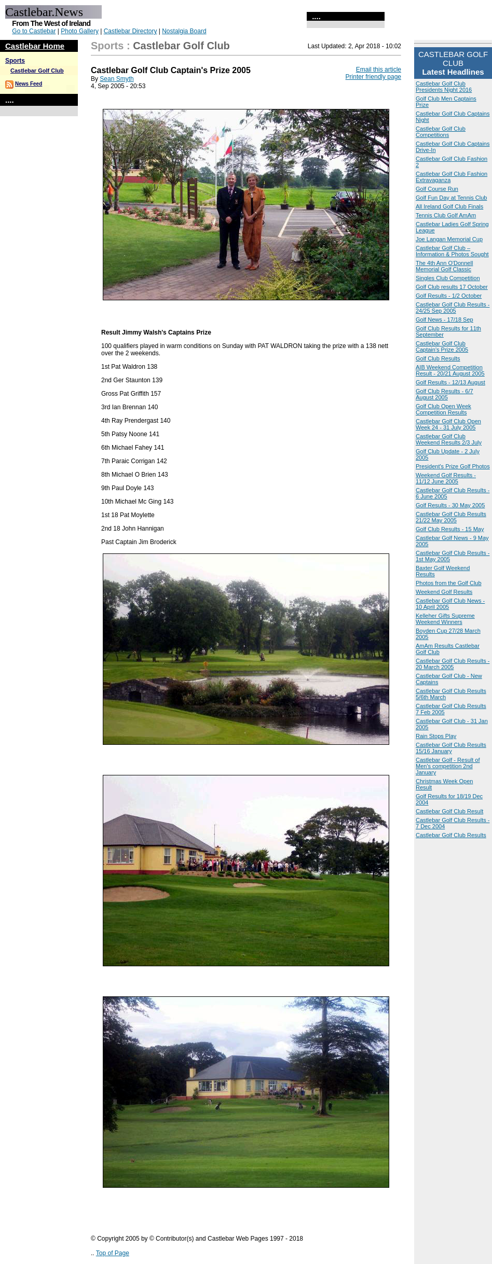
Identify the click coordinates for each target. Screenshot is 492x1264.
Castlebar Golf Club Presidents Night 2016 (444, 86)
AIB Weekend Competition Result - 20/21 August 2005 (450, 370)
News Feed (28, 84)
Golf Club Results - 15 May (450, 529)
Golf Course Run (437, 189)
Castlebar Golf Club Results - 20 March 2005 (452, 664)
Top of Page (112, 1253)
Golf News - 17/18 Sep (444, 319)
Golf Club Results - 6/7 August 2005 (444, 394)
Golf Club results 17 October (452, 287)
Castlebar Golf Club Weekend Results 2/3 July (449, 439)
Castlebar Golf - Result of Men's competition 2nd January (448, 766)
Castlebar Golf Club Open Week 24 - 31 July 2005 (448, 424)
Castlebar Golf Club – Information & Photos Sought (452, 251)
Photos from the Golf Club (449, 583)
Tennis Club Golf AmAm (446, 215)
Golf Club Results (438, 358)
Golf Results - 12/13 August (450, 382)
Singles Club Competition (448, 278)
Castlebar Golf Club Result (449, 811)
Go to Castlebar (34, 31)
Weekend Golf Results (444, 592)
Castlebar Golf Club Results (451, 835)
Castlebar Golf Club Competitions (441, 132)
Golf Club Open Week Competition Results (443, 409)
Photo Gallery (80, 31)
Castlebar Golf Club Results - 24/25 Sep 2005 (452, 307)
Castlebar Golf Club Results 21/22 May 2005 (451, 517)
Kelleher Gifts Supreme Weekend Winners (445, 619)
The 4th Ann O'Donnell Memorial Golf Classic (444, 266)
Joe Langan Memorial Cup (449, 239)
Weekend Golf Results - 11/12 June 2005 (446, 478)
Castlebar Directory (130, 31)
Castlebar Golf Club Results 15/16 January (451, 748)
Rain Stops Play (436, 736)
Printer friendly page (373, 76)
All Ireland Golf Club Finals (449, 206)
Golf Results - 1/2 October (449, 296)
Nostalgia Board (184, 31)
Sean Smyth (116, 78)
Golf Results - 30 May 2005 (450, 505)
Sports (15, 60)
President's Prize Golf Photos (453, 466)
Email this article (378, 69)
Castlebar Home (34, 45)
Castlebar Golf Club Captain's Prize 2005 (442, 346)
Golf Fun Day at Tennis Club (451, 198)
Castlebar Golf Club (37, 70)
